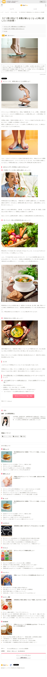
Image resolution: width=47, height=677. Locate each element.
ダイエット (10, 401)
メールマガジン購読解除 (23, 648)
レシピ (35, 9)
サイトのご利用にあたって (12, 648)
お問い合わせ (23, 657)
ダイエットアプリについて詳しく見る (23, 396)
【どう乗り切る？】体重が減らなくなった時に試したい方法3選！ (32, 12)
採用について (14, 651)
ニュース (12, 9)
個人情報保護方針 (21, 651)
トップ (2, 12)
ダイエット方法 (14, 12)
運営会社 (9, 651)
